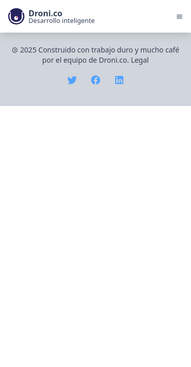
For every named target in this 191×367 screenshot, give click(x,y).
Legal (140, 60)
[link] (51, 16)
